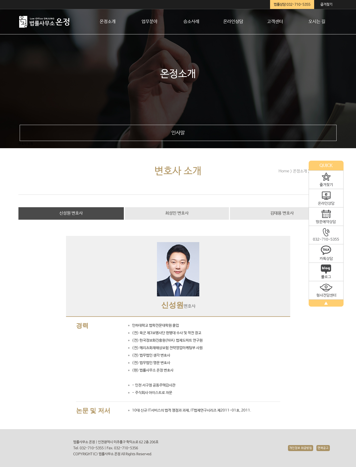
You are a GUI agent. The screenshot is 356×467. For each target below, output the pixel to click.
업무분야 (149, 21)
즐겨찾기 (326, 4)
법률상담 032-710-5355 (292, 4)
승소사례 (191, 21)
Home (284, 171)
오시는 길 (316, 21)
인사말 (178, 133)
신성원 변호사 (71, 213)
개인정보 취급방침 (300, 448)
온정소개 (108, 21)
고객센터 (275, 21)
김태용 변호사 (282, 213)
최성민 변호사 (177, 213)
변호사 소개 (25, 144)
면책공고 (323, 448)
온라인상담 (233, 21)
